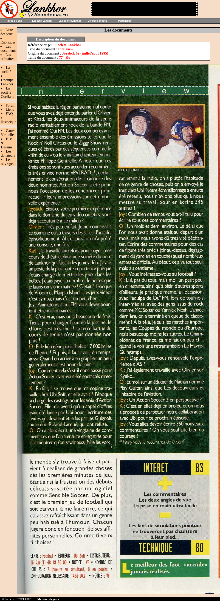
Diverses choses (97, 20)
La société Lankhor (70, 20)
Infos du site (15, 20)
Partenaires (125, 20)
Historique (8, 122)
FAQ (9, 114)
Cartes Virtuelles (8, 133)
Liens (10, 109)
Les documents (8, 48)
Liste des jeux (6, 32)
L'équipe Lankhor (7, 82)
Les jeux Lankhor (42, 20)
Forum (11, 105)
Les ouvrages (7, 162)
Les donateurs (8, 153)
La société (6, 70)
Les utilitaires (7, 57)
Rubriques (8, 42)
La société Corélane (7, 92)
